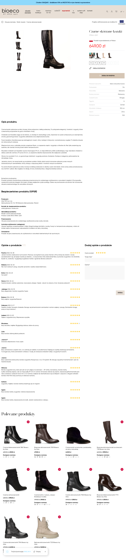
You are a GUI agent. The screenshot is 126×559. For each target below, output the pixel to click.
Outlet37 (57, 11)
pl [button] (122, 11)
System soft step (81, 12)
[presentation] (111, 285)
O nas (73, 12)
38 (99, 63)
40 (108, 63)
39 (104, 63)
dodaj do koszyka (107, 75)
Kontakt (89, 11)
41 (112, 63)
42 (117, 63)
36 (91, 63)
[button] (112, 11)
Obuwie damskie (28, 12)
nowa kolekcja (38, 12)
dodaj (120, 292)
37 (95, 63)
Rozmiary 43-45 (48, 12)
